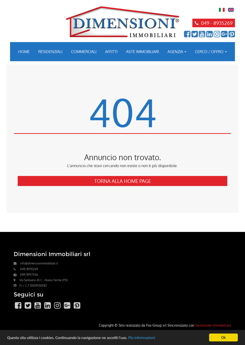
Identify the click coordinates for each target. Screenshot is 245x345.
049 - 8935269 (214, 23)
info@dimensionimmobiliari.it (39, 263)
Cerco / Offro (211, 51)
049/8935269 (29, 269)
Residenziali (50, 51)
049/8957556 (29, 274)
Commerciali (83, 51)
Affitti (111, 51)
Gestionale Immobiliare (213, 325)
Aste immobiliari (142, 51)
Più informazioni (141, 337)
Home (24, 51)
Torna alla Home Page (122, 181)
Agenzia (176, 51)
